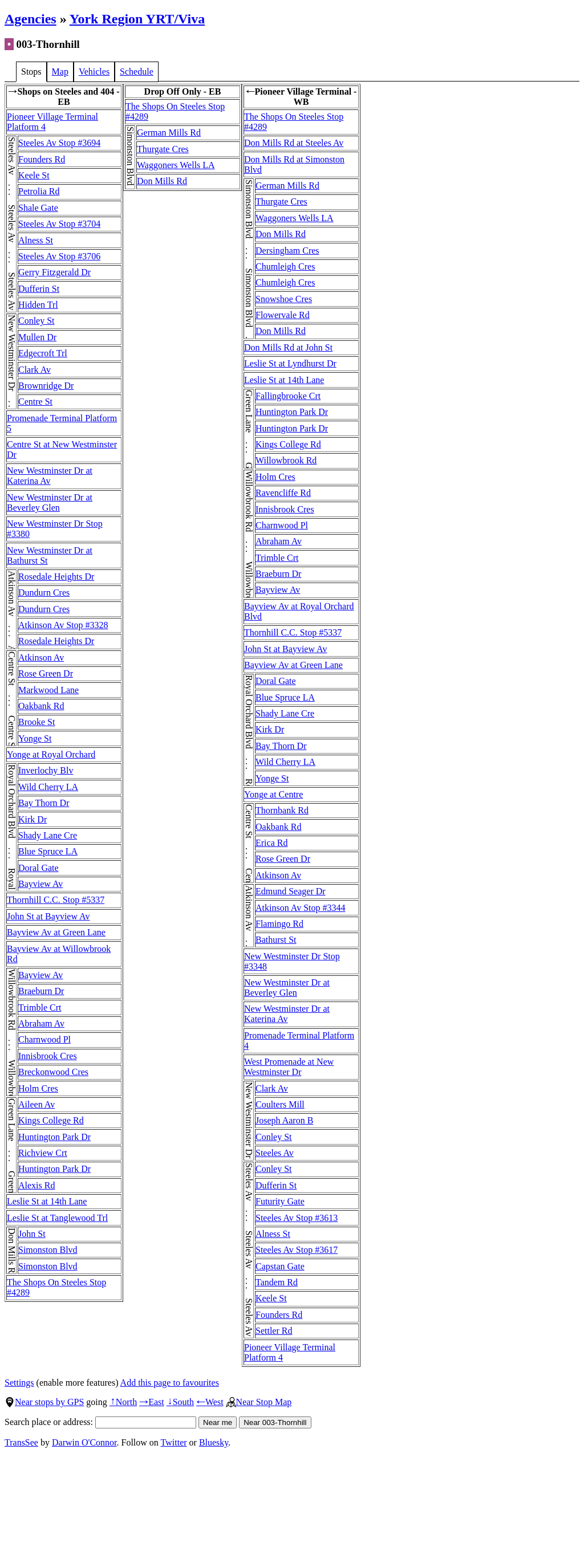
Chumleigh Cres (285, 266)
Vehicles (94, 71)
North (123, 1402)
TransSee (21, 1442)
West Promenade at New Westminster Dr (289, 1067)
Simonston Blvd (48, 1250)
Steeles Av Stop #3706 (59, 256)
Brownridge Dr (46, 385)
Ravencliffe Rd (283, 493)
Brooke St (36, 722)
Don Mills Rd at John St (288, 347)
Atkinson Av (41, 657)
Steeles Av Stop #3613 (297, 1218)
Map (60, 71)
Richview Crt (42, 1153)
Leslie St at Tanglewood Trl (57, 1218)
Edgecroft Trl (42, 353)
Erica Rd (271, 843)
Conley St (36, 320)
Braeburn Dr (41, 991)
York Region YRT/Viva (137, 18)
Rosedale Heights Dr (56, 576)
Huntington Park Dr (54, 1137)
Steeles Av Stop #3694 (59, 143)
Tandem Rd (277, 1282)
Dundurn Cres (44, 592)
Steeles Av (275, 1153)
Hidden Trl (38, 305)
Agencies (30, 18)
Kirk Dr (32, 819)
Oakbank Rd (41, 706)
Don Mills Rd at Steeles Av (293, 143)
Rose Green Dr (45, 673)
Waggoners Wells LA (176, 165)
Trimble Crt (39, 1007)
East (151, 1402)
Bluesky (213, 1442)
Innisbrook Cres (47, 1056)
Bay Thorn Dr (43, 803)
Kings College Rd (51, 1120)
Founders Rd (41, 159)
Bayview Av (40, 884)
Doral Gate (38, 868)
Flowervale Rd (283, 315)
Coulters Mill (280, 1104)
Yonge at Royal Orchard (51, 754)
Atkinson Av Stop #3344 (301, 908)
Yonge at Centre (273, 794)
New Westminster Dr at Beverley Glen (49, 502)
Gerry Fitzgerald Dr (54, 272)
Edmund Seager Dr (291, 891)
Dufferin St (38, 289)
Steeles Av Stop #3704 (59, 224)
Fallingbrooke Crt (288, 396)
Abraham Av (41, 1023)
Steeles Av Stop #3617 (297, 1250)
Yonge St (34, 738)
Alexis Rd (36, 1185)
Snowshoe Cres (284, 299)
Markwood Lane (48, 690)
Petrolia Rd (38, 191)
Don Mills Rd (162, 181)
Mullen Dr (37, 337)
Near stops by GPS (44, 1402)
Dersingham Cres (287, 250)
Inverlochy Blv (45, 770)
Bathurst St (276, 940)
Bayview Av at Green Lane (56, 932)
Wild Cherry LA (48, 787)
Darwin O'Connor (84, 1442)
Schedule (136, 71)
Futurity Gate (280, 1201)
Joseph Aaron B (284, 1120)
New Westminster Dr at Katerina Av (49, 476)
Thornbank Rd (282, 810)
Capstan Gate (280, 1266)
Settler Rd (274, 1331)
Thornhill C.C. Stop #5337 (55, 900)
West (210, 1402)
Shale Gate (38, 208)
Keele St (34, 175)
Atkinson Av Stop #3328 (63, 625)
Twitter (174, 1442)
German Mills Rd (169, 132)
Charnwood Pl (44, 1039)
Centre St (35, 401)
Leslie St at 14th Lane (47, 1201)
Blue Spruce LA (48, 851)
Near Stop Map (259, 1402)
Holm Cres (38, 1088)
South (180, 1402)
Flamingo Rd (279, 924)
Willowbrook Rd (286, 460)
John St (32, 1234)
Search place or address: (100, 1422)
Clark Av (34, 369)
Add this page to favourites (169, 1382)
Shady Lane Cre (47, 835)
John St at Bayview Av (48, 916)
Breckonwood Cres (53, 1072)
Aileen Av (36, 1104)
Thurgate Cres (163, 149)
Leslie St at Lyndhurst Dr (290, 363)
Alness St (35, 240)
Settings (19, 1382)
